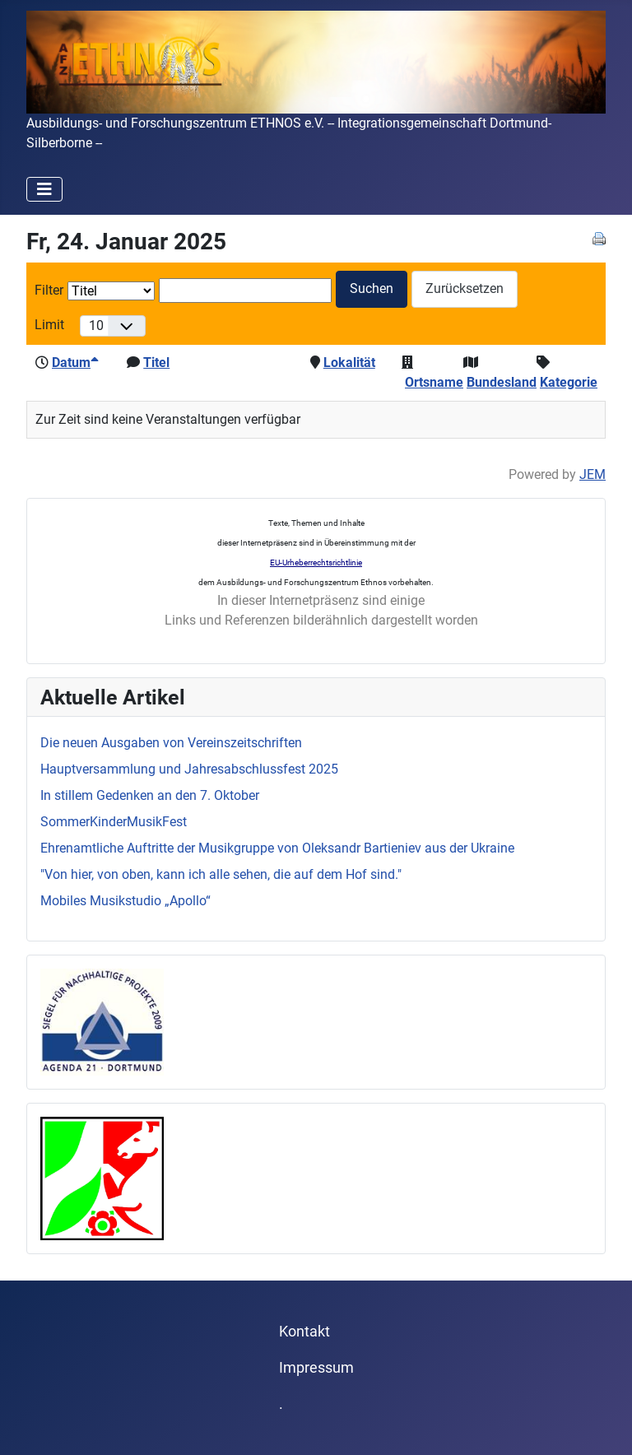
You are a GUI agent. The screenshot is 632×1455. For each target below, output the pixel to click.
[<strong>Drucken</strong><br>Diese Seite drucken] (599, 237)
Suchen (371, 288)
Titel (156, 362)
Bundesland (502, 382)
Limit (49, 324)
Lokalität (349, 362)
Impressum (316, 1368)
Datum (75, 362)
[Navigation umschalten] (44, 189)
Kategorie (568, 382)
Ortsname (434, 382)
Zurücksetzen (464, 288)
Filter (49, 290)
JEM (592, 474)
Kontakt (304, 1331)
